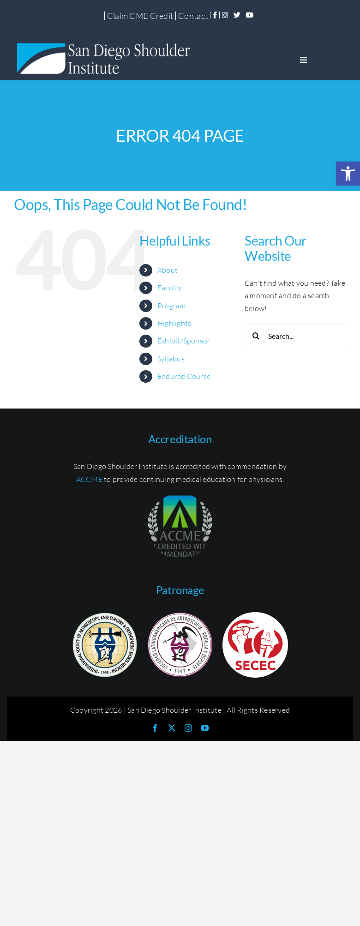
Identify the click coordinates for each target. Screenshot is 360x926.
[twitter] (171, 728)
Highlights (174, 323)
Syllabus (171, 358)
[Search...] (295, 335)
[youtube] (205, 728)
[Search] (256, 335)
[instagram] (188, 728)
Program (171, 305)
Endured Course (183, 376)
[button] (348, 174)
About (167, 270)
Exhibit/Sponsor (183, 340)
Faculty (169, 287)
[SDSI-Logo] (106, 43)
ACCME (89, 479)
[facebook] (155, 728)
